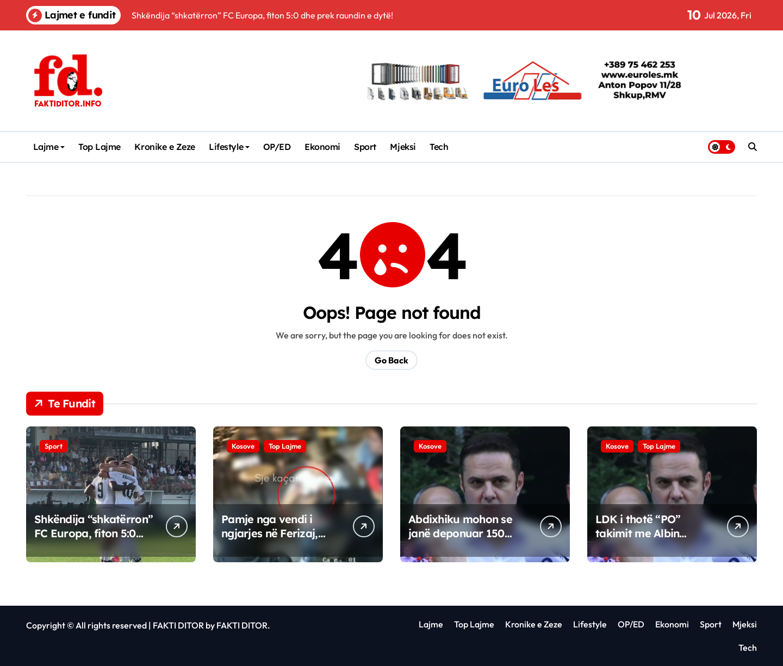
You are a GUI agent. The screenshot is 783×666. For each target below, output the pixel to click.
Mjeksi (402, 146)
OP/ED (277, 146)
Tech (439, 146)
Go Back (391, 360)
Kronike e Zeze (164, 146)
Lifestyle (229, 146)
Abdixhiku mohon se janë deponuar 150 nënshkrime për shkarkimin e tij (460, 540)
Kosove (243, 446)
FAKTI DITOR (178, 625)
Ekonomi (322, 146)
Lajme (49, 146)
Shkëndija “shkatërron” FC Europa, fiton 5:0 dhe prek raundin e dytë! (93, 540)
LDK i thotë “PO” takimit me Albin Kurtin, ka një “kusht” (650, 533)
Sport (365, 146)
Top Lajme (99, 146)
